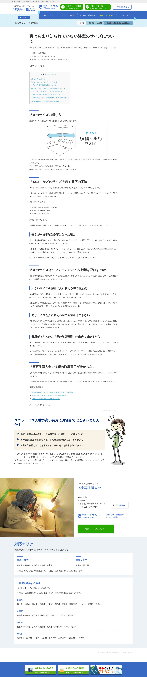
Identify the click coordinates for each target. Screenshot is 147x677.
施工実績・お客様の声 (87, 15)
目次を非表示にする (51, 74)
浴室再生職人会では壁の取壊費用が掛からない (46, 101)
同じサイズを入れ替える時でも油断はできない (48, 94)
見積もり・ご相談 (73, 7)
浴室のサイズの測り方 (38, 79)
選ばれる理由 (48, 15)
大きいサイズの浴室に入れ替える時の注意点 (47, 91)
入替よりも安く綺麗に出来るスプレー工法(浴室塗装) (49, 395)
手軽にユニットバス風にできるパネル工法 (46, 398)
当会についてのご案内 (94, 529)
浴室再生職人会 (114, 652)
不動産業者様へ (123, 7)
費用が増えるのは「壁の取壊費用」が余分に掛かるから (51, 98)
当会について (126, 15)
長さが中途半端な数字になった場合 (44, 85)
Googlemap (120, 505)
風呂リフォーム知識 (107, 15)
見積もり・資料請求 (115, 515)
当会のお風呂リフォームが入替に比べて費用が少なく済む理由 (52, 392)
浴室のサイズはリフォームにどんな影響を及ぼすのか (48, 88)
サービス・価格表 (68, 15)
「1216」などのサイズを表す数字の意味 (44, 82)
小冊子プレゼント (99, 7)
